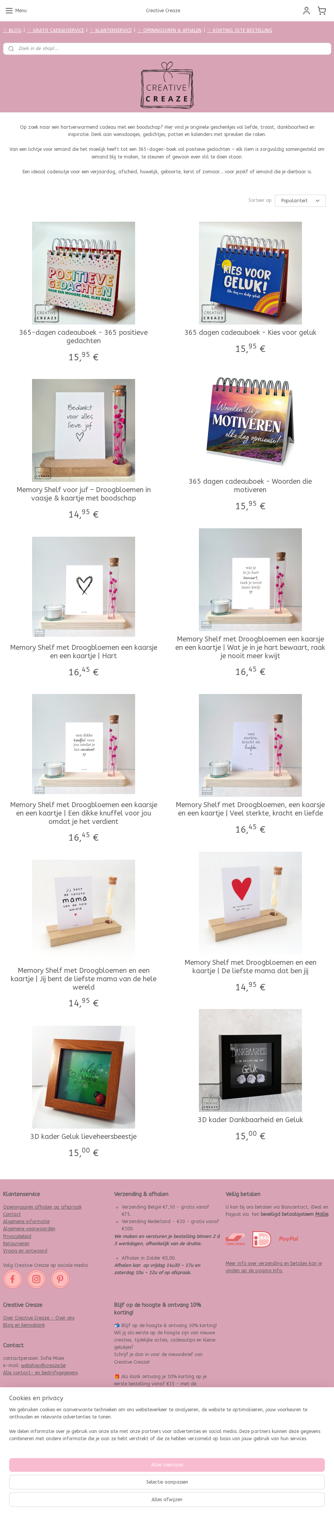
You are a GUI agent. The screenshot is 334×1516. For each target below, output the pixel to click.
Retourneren (16, 1243)
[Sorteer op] (300, 200)
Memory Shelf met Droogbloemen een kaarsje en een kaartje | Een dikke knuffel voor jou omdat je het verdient (83, 813)
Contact (12, 1214)
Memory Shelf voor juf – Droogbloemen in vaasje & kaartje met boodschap (83, 494)
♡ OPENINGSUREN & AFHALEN (169, 30)
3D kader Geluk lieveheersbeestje (83, 1137)
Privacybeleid (17, 1236)
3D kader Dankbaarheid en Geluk (250, 1120)
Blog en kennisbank (24, 1325)
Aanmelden (132, 1472)
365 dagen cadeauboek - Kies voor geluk (250, 333)
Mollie (321, 1214)
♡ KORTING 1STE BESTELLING (239, 30)
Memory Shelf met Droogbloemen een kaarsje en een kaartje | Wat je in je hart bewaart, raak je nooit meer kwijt (250, 648)
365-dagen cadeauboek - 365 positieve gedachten (83, 337)
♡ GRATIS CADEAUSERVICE (55, 30)
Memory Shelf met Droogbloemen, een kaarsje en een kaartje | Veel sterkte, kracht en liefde (250, 809)
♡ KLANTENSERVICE (111, 30)
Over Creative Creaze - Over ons (38, 1318)
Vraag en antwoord (25, 1251)
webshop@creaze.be (43, 1365)
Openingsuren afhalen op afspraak (42, 1207)
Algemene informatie (26, 1221)
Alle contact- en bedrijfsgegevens (40, 1372)
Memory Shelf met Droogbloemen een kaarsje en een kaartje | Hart (83, 652)
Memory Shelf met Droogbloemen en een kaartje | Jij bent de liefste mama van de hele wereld (84, 979)
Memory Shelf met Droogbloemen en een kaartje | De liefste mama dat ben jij (250, 967)
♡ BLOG (12, 30)
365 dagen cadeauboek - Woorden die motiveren (250, 486)
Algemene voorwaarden (29, 1228)
